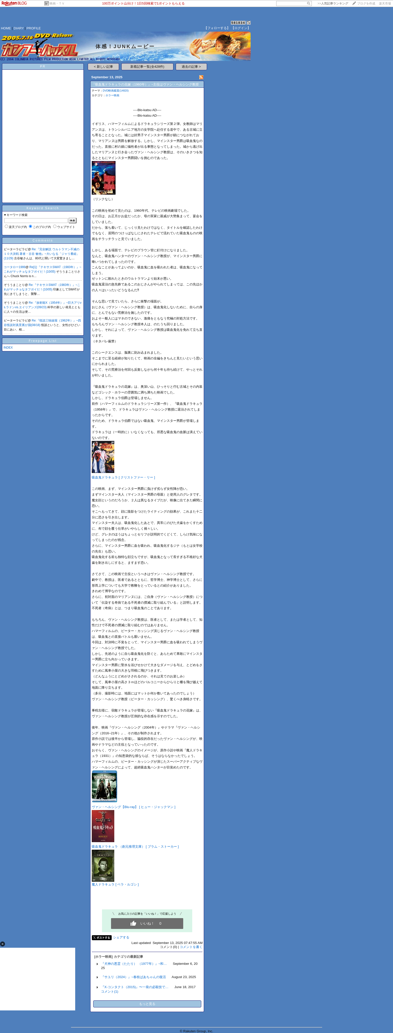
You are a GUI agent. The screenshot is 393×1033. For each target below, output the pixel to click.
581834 (238, 23)
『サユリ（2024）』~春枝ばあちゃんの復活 (133, 977)
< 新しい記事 (103, 66)
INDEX (8, 347)
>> (333, 3)
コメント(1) (109, 991)
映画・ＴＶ (57, 3)
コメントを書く (191, 947)
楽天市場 (385, 3)
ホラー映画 (112, 95)
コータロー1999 (15, 267)
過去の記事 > (191, 66)
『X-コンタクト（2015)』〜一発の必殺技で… (134, 987)
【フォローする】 (217, 28)
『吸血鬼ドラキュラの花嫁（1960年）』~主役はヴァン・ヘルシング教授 (145, 84)
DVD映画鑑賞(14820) (116, 90)
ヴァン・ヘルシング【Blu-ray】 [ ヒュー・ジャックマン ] (133, 807)
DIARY (19, 28)
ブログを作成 (366, 3)
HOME (6, 28)
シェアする (121, 937)
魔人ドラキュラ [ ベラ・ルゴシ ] (115, 884)
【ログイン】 (241, 28)
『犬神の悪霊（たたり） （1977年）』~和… (134, 964)
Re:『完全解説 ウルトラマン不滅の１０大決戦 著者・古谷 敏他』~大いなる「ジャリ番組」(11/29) (41, 254)
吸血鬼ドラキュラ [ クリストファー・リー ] (123, 477)
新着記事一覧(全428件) (147, 66)
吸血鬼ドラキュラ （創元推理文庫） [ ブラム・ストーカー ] (135, 846)
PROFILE (34, 28)
